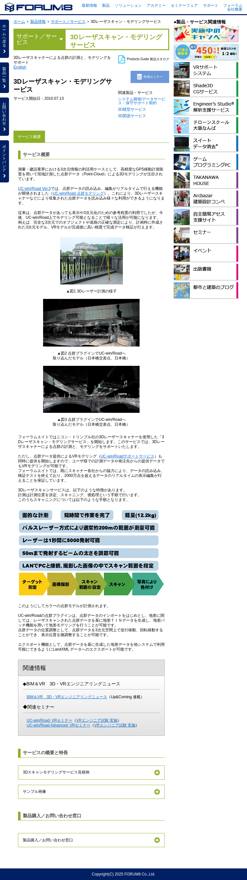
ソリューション (128, 5)
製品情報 (38, 21)
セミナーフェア (184, 5)
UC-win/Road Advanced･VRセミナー (58, 725)
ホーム (19, 21)
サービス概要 (29, 136)
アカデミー (156, 5)
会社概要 (234, 9)
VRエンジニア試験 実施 (96, 720)
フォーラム (232, 5)
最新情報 (89, 5)
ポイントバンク (4, 161)
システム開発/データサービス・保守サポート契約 (141, 101)
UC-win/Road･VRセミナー (49, 720)
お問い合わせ (4, 116)
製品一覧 (4, 77)
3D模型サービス (132, 109)
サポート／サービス (68, 21)
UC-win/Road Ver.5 (34, 188)
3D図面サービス (132, 116)
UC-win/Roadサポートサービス (127, 456)
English (20, 67)
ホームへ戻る (4, 38)
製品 (106, 5)
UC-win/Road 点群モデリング (78, 193)
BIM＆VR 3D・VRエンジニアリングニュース (67, 697)
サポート (210, 5)
